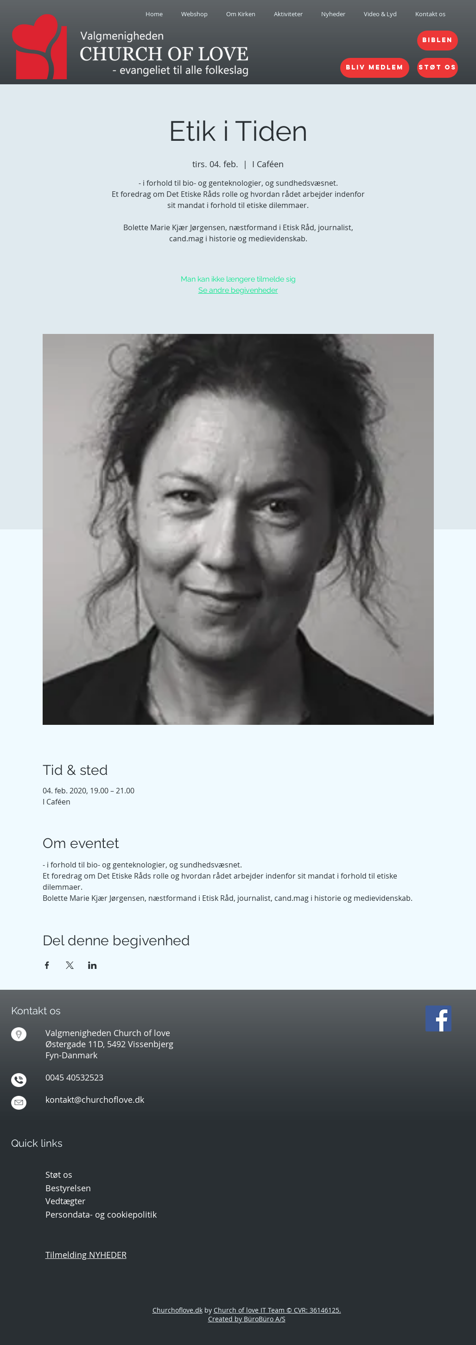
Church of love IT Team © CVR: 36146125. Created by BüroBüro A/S (274, 1314)
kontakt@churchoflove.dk (94, 1099)
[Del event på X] (69, 965)
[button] (241, 14)
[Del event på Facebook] (47, 965)
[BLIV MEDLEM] (374, 68)
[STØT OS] (437, 68)
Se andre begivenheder (238, 290)
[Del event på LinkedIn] (92, 965)
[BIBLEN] (437, 40)
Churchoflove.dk (177, 1310)
